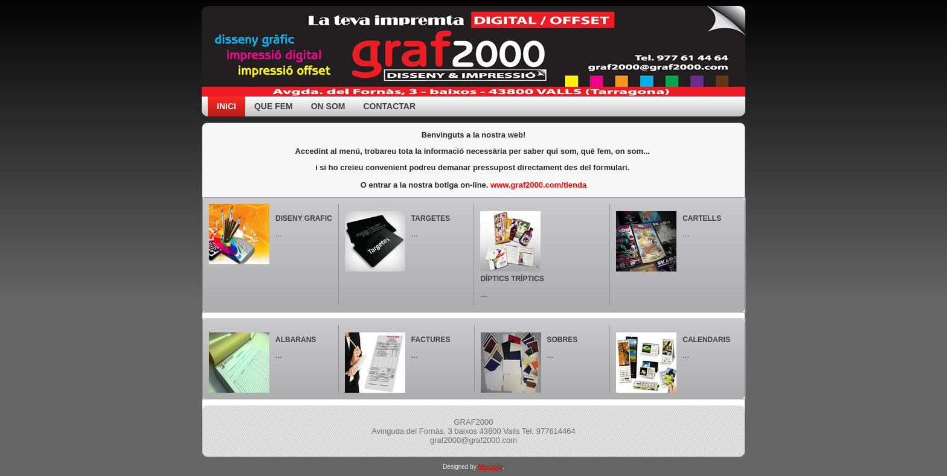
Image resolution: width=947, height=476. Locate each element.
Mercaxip (490, 466)
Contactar (389, 106)
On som (328, 106)
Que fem (273, 106)
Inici (226, 106)
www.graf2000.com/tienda (538, 184)
